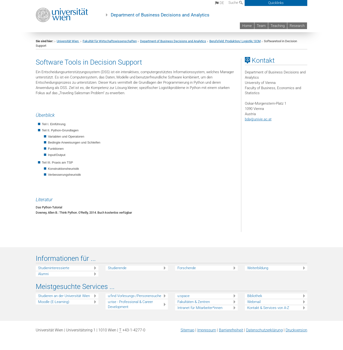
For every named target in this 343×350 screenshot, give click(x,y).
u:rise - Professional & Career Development (130, 304)
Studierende (117, 268)
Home (247, 26)
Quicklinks (276, 3)
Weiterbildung (257, 268)
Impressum (206, 330)
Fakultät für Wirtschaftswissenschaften (110, 41)
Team (261, 26)
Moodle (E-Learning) (53, 302)
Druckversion (296, 330)
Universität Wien (68, 41)
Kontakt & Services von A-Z (268, 308)
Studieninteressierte (53, 268)
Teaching (278, 26)
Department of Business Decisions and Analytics (160, 15)
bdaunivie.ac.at (258, 119)
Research (297, 26)
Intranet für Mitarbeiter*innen (199, 308)
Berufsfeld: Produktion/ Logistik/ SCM (235, 41)
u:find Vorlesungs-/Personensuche (134, 296)
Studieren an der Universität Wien (64, 296)
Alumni (43, 274)
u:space (183, 296)
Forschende (186, 268)
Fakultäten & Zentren (193, 302)
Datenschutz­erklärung (264, 330)
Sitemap (187, 330)
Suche (235, 2)
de (219, 3)
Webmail (254, 302)
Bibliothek (254, 296)
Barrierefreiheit (231, 330)
